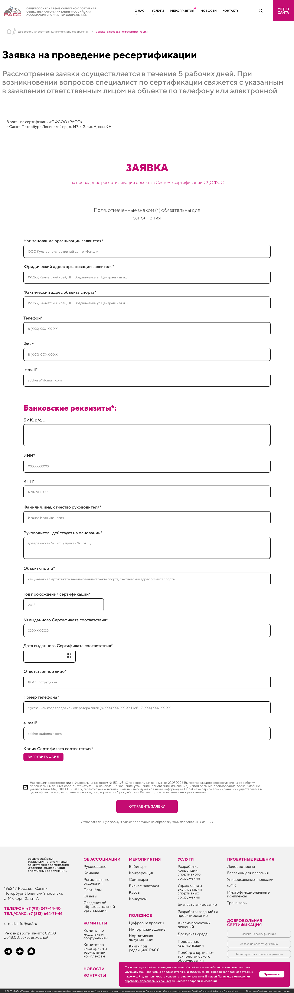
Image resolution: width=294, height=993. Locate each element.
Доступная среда (193, 934)
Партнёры (93, 889)
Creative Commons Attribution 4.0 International (215, 991)
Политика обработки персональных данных (268, 991)
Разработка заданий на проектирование (198, 913)
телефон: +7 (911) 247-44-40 (32, 908)
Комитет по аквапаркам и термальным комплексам (95, 950)
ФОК (231, 886)
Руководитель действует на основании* (62, 532)
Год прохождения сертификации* (57, 594)
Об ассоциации (102, 859)
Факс (28, 343)
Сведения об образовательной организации (99, 906)
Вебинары (138, 866)
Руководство (95, 866)
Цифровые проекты (146, 923)
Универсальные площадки (250, 879)
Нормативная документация (141, 937)
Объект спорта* (39, 568)
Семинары (138, 879)
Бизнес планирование (197, 904)
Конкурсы (138, 899)
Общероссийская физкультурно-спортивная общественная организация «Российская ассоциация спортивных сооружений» (61, 11)
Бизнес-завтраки (144, 886)
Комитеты (95, 923)
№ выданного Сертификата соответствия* (65, 619)
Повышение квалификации (191, 943)
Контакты (230, 10)
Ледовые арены (241, 866)
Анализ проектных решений (194, 925)
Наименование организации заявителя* (63, 240)
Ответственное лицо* (44, 671)
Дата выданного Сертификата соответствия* (68, 645)
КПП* (29, 481)
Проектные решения (250, 859)
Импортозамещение (147, 929)
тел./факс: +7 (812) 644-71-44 (33, 913)
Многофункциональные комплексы (248, 894)
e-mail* (30, 369)
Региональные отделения (96, 881)
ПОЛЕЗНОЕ (140, 915)
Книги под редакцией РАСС (144, 948)
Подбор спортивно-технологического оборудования (196, 956)
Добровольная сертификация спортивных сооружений (53, 31)
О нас (139, 10)
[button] (283, 10)
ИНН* (29, 455)
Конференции (141, 873)
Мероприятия (182, 10)
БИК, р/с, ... (34, 419)
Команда (91, 873)
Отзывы (90, 896)
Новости (209, 10)
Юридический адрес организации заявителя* (68, 266)
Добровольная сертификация (244, 922)
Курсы (134, 892)
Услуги (158, 10)
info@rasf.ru (27, 923)
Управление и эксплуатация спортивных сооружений (190, 891)
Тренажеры (237, 902)
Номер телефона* (41, 697)
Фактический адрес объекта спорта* (59, 292)
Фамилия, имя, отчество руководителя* (62, 506)
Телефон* (33, 317)
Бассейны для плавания (248, 873)
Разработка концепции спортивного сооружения (189, 872)
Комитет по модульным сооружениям (96, 934)
